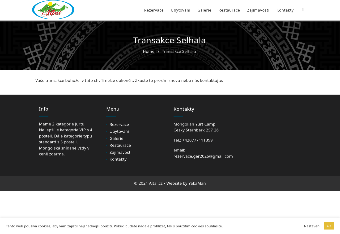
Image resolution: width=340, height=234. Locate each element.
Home (148, 52)
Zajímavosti (258, 10)
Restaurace (229, 10)
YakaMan (197, 183)
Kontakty (285, 10)
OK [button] (329, 226)
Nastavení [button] (312, 226)
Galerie (204, 10)
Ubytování (180, 10)
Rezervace (154, 10)
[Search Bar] (302, 9)
